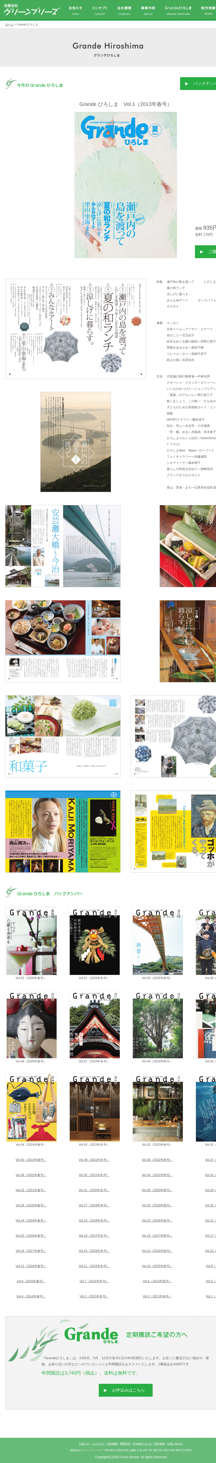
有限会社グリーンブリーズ (32, 9)
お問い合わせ (175, 1443)
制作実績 (159, 1443)
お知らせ (84, 1443)
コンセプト (98, 1443)
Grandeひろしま (142, 1443)
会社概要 (112, 1443)
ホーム (9, 24)
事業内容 (125, 1443)
